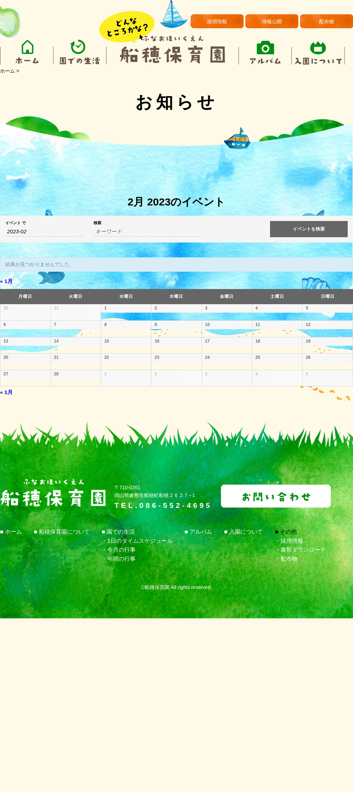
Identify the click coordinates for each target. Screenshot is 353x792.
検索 (97, 223)
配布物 (326, 21)
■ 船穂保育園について (62, 705)
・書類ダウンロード (300, 723)
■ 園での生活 (118, 705)
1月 (6, 281)
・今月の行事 (119, 723)
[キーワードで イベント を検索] (147, 232)
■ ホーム (11, 705)
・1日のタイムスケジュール (137, 714)
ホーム (7, 71)
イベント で (15, 223)
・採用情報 (289, 714)
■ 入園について (243, 705)
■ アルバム (198, 705)
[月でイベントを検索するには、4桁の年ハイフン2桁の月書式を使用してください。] (44, 232)
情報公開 (272, 21)
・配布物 (286, 732)
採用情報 (217, 21)
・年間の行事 (119, 732)
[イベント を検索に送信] (309, 229)
